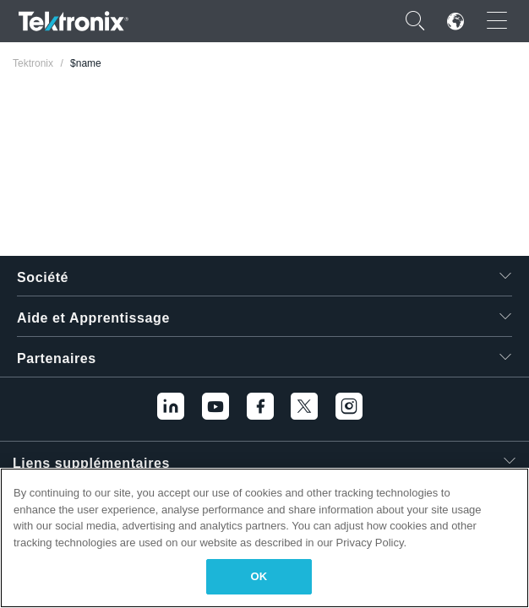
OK (259, 576)
